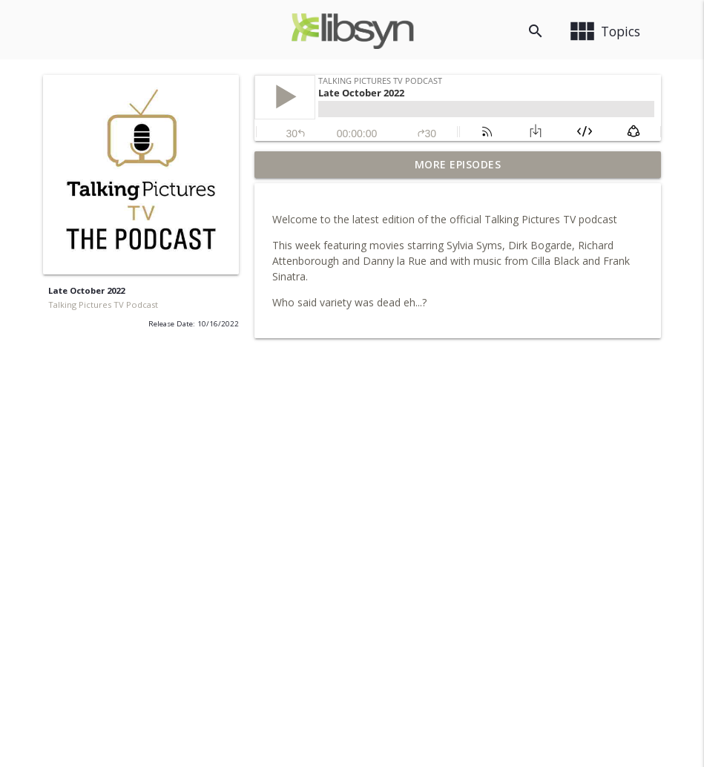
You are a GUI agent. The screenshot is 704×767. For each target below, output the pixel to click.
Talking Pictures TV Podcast (103, 304)
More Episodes (458, 164)
